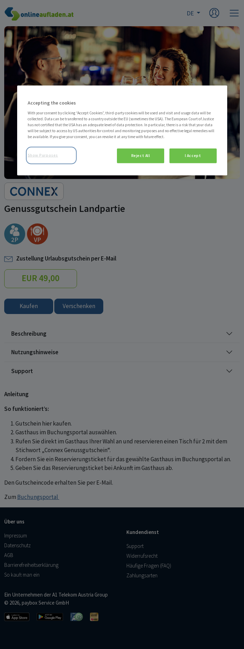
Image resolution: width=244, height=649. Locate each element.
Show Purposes (43, 155)
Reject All (140, 155)
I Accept (193, 155)
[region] (122, 131)
